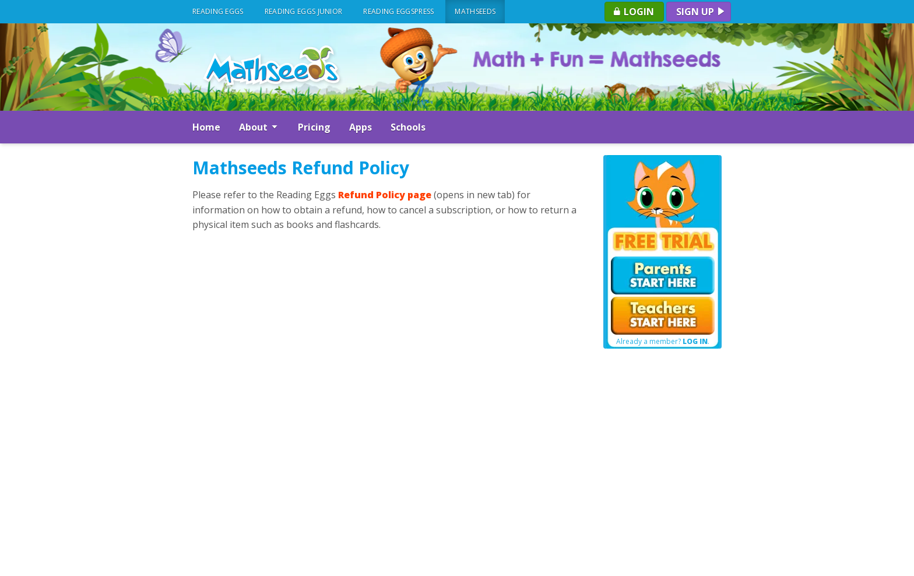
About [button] (259, 127)
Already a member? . (662, 341)
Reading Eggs (218, 11)
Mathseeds (475, 11)
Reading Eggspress (398, 11)
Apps (360, 127)
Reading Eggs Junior (304, 11)
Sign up (701, 11)
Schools (408, 127)
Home (206, 127)
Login (633, 11)
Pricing (314, 127)
